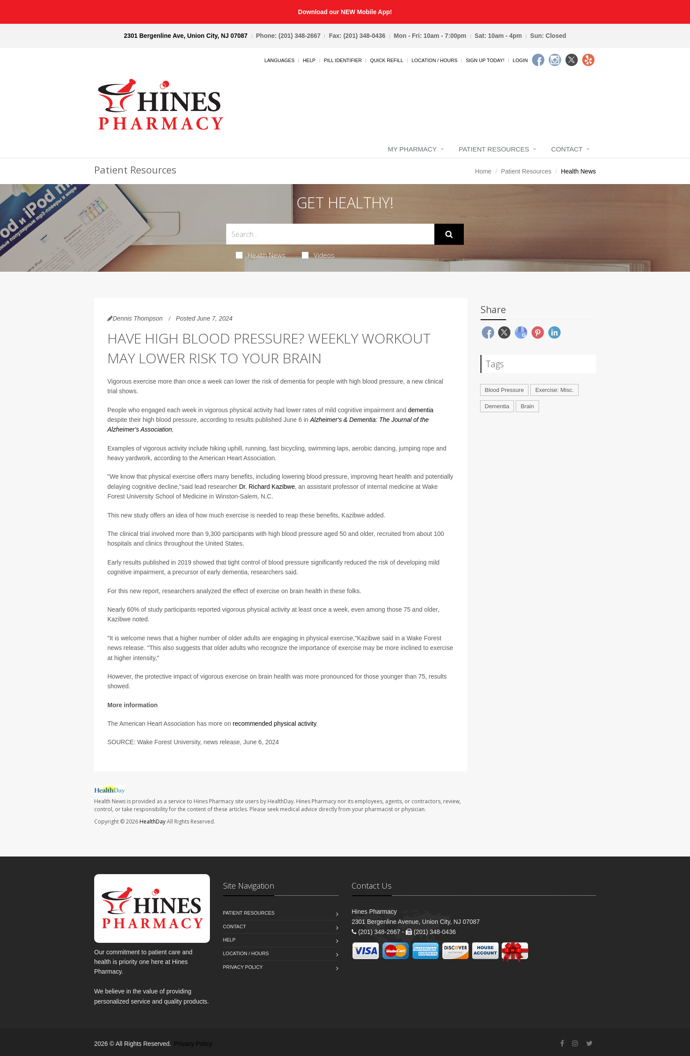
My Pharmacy (412, 149)
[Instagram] (555, 60)
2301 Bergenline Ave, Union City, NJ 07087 (185, 35)
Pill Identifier (343, 60)
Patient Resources (494, 149)
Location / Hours (434, 60)
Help (309, 60)
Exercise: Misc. (554, 390)
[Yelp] (588, 60)
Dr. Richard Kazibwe (267, 486)
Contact (567, 149)
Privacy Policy (243, 967)
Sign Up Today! (485, 60)
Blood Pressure (504, 390)
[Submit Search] (449, 234)
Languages (279, 60)
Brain (527, 406)
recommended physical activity (274, 723)
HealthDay (152, 821)
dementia (420, 410)
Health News (261, 255)
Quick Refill (386, 60)
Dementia (497, 406)
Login (520, 60)
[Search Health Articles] (330, 234)
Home (483, 171)
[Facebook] (538, 60)
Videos (318, 255)
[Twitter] (571, 60)
